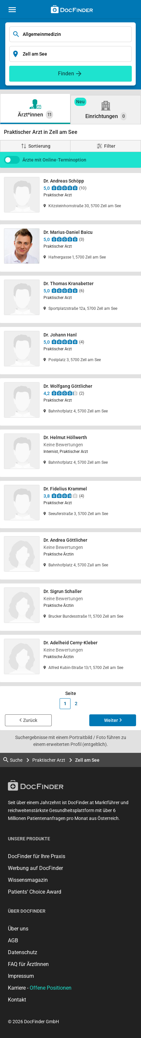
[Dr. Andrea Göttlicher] (70, 556)
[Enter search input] (70, 34)
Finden (66, 73)
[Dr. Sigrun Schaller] (70, 607)
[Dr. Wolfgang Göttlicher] (70, 402)
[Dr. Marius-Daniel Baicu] (70, 248)
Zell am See (87, 760)
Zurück (30, 720)
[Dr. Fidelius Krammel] (70, 504)
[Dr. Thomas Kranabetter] (70, 299)
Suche (12, 759)
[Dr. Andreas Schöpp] (70, 196)
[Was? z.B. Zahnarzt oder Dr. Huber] (70, 34)
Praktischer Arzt (48, 760)
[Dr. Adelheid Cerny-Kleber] (70, 658)
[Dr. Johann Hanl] (70, 350)
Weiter (111, 720)
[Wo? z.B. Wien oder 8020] (70, 54)
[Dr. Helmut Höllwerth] (70, 453)
